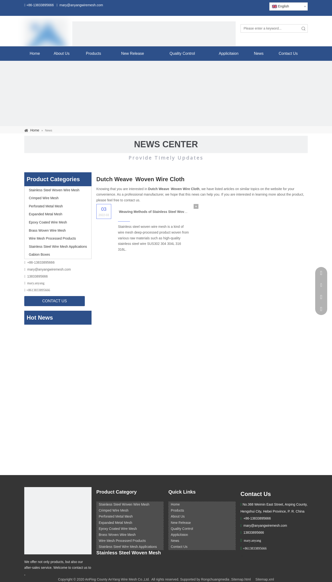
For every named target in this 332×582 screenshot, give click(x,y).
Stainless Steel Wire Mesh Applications (58, 246)
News (175, 541)
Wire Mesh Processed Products (52, 238)
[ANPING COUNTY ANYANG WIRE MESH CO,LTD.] (58, 520)
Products (177, 510)
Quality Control (182, 529)
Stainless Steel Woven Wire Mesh (54, 190)
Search (303, 28)
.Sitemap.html (240, 579)
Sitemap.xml (264, 579)
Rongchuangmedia (215, 579)
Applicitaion (179, 535)
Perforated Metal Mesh (46, 206)
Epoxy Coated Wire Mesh (48, 222)
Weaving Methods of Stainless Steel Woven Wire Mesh (162, 212)
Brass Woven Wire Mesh (47, 230)
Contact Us (179, 547)
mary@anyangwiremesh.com (49, 269)
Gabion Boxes (39, 254)
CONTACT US (54, 301)
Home (175, 504)
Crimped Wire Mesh (44, 198)
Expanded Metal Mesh (45, 214)
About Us (178, 516)
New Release (181, 523)
